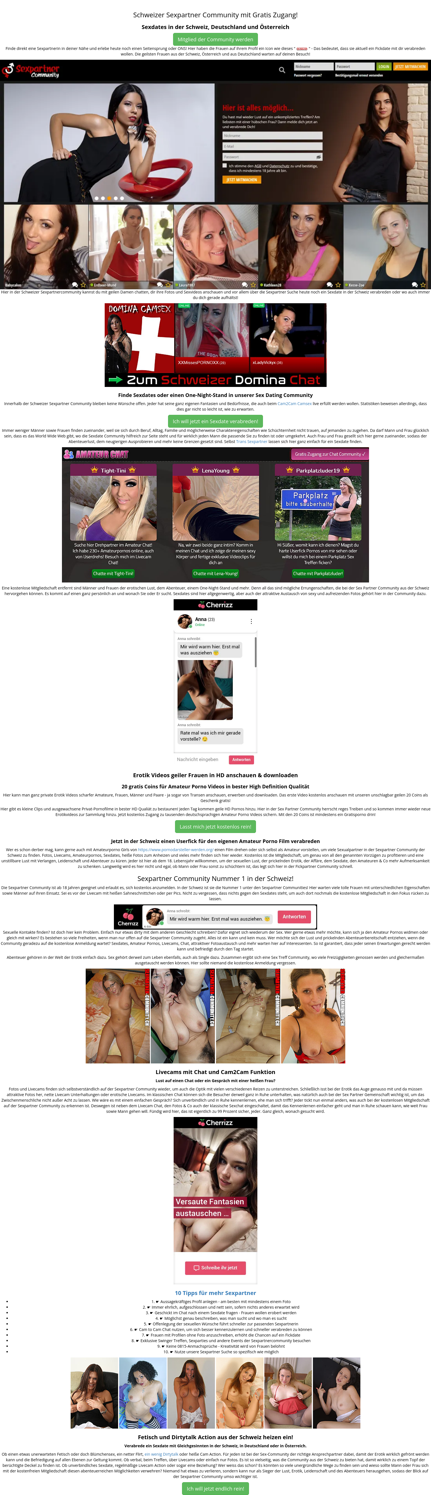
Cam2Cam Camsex (295, 403)
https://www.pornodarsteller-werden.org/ (176, 849)
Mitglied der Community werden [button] (215, 39)
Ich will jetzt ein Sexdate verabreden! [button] (215, 421)
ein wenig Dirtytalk (161, 1454)
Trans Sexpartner (251, 441)
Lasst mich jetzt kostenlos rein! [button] (216, 826)
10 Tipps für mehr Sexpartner (215, 1293)
